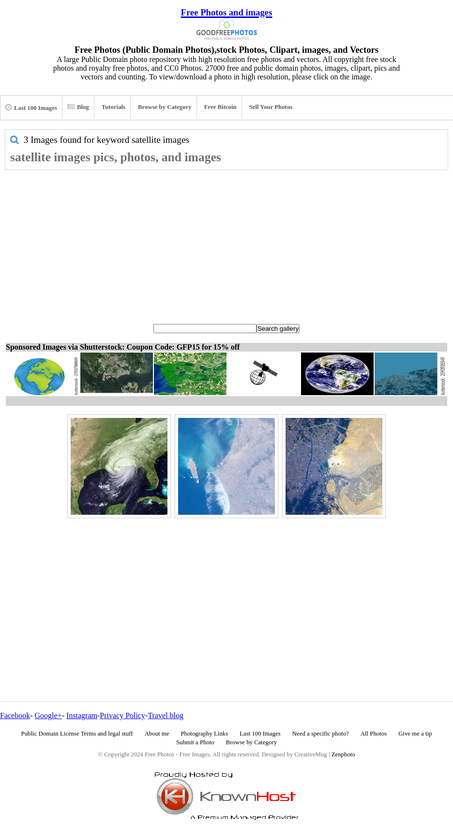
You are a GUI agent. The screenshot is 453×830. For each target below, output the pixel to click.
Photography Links (204, 733)
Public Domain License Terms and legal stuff (77, 733)
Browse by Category (165, 107)
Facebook (15, 715)
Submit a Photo (195, 742)
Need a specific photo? (320, 733)
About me (157, 733)
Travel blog (165, 715)
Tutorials (113, 107)
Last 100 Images (31, 107)
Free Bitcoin (220, 107)
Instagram (81, 715)
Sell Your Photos (271, 107)
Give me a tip (415, 733)
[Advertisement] (226, 242)
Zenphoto (343, 754)
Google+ (48, 715)
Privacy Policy (122, 715)
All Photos (374, 733)
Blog (78, 107)
